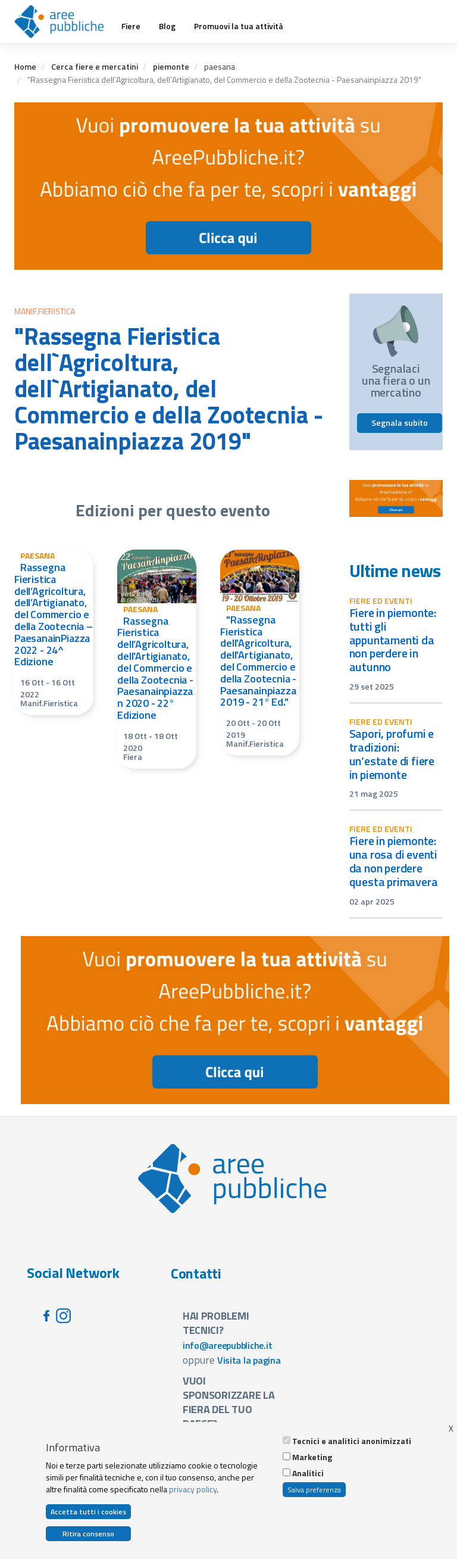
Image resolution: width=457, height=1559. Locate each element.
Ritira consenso (88, 1533)
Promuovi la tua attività (238, 26)
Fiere (130, 26)
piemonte (171, 66)
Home (25, 66)
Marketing (312, 1457)
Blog (167, 26)
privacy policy (193, 1489)
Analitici (308, 1473)
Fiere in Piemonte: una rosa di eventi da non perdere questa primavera (393, 861)
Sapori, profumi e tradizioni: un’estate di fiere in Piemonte (392, 754)
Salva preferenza (314, 1489)
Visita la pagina (249, 1360)
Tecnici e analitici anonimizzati (351, 1441)
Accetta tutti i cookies (88, 1511)
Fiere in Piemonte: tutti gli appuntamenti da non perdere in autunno (393, 639)
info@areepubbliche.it (228, 1345)
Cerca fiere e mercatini (94, 66)
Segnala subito (399, 422)
